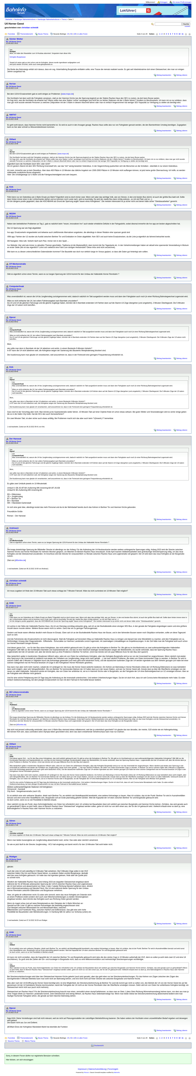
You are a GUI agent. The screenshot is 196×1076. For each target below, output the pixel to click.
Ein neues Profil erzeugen (182, 2)
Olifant (12, 139)
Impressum (82, 1069)
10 (179, 34)
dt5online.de (20, 560)
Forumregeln (113, 1069)
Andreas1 (14, 528)
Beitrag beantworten (164, 75)
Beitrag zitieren (181, 75)
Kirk (11, 187)
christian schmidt (29, 27)
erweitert (187, 26)
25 (68, 34)
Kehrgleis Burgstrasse (18, 57)
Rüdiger (13, 856)
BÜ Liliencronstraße (19, 692)
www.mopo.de (67, 94)
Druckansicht (99, 1045)
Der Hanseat (15, 439)
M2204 (12, 213)
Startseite (8, 19)
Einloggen (164, 2)
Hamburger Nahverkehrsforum (49, 19)
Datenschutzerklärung (97, 1069)
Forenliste (11, 34)
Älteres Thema (30, 1041)
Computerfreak (16, 286)
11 (182, 34)
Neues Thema (43, 34)
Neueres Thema (13, 1041)
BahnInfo (117, 1072)
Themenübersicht (26, 34)
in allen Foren (83, 34)
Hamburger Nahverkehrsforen (25, 19)
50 (71, 34)
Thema (63, 19)
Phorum (86, 1072)
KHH (11, 603)
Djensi (12, 317)
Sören (12, 821)
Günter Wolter (16, 39)
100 (75, 34)
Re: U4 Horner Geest (13, 42)
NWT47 (12, 115)
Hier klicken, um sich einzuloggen (19, 1060)
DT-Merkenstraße (17, 264)
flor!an (12, 84)
